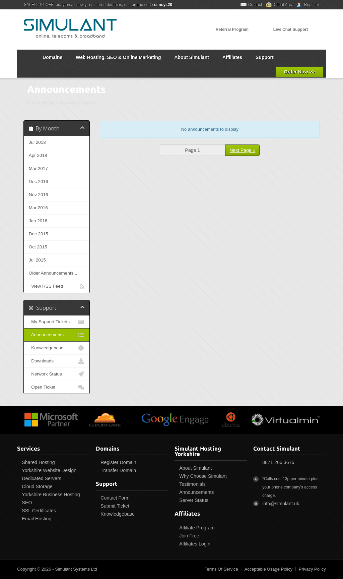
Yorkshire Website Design (49, 470)
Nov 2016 (38, 194)
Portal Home (41, 102)
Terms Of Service (221, 569)
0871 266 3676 (278, 462)
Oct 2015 (38, 246)
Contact (255, 4)
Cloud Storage (37, 486)
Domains (52, 57)
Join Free (189, 535)
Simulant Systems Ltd (76, 569)
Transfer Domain (118, 470)
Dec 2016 (38, 181)
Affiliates (232, 57)
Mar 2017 (38, 168)
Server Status (193, 500)
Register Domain (118, 462)
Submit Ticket (114, 506)
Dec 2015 (38, 233)
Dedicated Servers (41, 478)
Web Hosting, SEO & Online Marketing (118, 57)
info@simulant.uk (280, 503)
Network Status (57, 374)
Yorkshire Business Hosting (51, 494)
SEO (27, 502)
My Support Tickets (57, 322)
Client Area (283, 4)
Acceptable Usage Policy (268, 569)
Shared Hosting (38, 462)
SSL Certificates (39, 510)
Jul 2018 (37, 142)
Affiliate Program (196, 527)
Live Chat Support (290, 29)
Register (311, 4)
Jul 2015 (37, 260)
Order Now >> (299, 71)
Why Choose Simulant (202, 476)
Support (265, 57)
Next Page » (242, 150)
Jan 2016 (38, 220)
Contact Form (115, 498)
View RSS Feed (57, 286)
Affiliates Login (194, 543)
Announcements (78, 102)
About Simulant (191, 57)
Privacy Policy (312, 569)
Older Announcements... (53, 273)
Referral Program (232, 29)
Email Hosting (36, 518)
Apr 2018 (38, 155)
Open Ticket (57, 387)
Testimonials (192, 484)
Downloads (57, 361)
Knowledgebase (57, 348)
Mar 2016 (38, 207)
